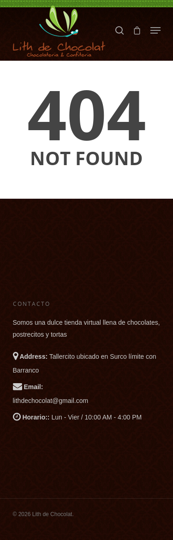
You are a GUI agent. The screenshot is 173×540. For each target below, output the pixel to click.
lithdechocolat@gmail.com (51, 400)
